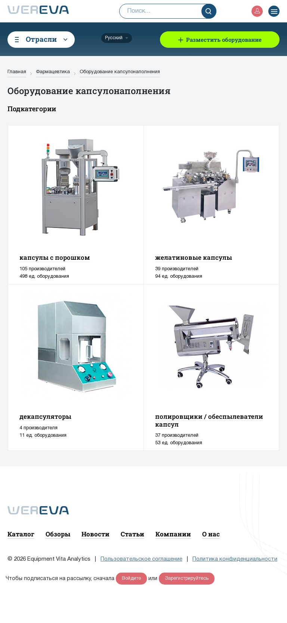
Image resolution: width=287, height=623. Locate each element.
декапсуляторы (45, 416)
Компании (173, 534)
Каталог (20, 534)
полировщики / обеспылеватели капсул (209, 420)
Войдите (131, 578)
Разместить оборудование (224, 39)
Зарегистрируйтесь (187, 578)
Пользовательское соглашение (141, 559)
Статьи (132, 534)
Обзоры (58, 534)
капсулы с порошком (54, 257)
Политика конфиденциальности (234, 559)
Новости (95, 534)
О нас (211, 534)
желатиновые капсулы (193, 257)
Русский (114, 38)
